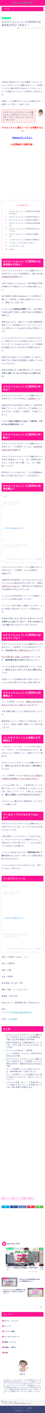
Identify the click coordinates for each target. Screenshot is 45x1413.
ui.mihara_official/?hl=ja (21, 1012)
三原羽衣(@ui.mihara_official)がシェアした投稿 (22, 559)
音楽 (6, 1353)
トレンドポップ (22, 2)
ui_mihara (13, 1019)
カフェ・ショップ (11, 1321)
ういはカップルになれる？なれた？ (22, 243)
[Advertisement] (22, 54)
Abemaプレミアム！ (22, 137)
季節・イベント (10, 1342)
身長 (26, 1198)
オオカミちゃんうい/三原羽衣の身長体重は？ (24, 224)
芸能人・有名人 (6, 18)
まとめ (11, 249)
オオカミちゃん (17, 1198)
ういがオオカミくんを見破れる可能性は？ (25, 240)
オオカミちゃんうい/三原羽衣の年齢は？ (24, 220)
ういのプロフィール (16, 246)
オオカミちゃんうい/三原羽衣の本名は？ (24, 217)
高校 (32, 1198)
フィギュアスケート (12, 1337)
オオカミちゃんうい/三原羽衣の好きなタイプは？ (24, 230)
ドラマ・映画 (9, 1331)
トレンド (7, 1326)
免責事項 (30, 1408)
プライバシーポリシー (18, 1408)
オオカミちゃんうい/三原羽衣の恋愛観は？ (23, 235)
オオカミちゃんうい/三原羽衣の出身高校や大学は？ (24, 212)
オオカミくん (7, 1198)
